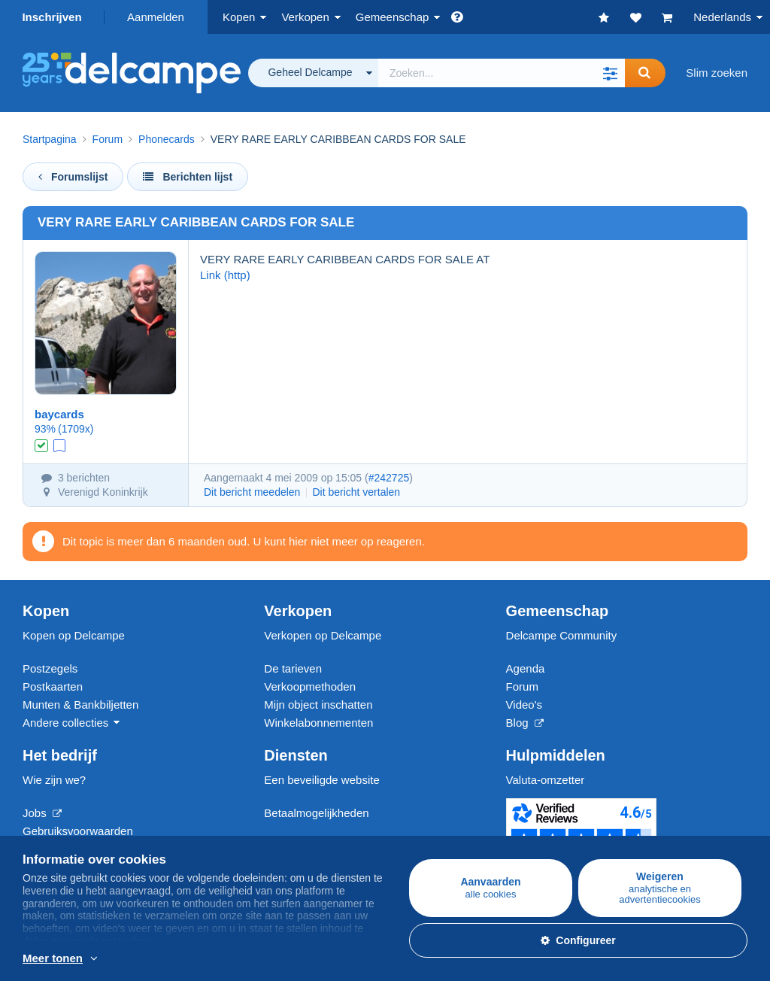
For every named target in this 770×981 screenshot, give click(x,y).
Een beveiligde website (321, 779)
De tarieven (293, 668)
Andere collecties (65, 722)
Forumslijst (73, 177)
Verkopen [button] (305, 17)
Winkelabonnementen (318, 722)
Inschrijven (51, 17)
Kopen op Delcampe (74, 635)
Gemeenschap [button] (392, 17)
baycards (59, 414)
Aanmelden (155, 17)
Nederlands (722, 17)
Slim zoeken (716, 72)
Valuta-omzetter (545, 779)
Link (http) (225, 275)
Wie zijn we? (54, 779)
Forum (107, 139)
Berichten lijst (187, 177)
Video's (524, 704)
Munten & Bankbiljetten (80, 704)
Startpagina (50, 139)
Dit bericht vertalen (356, 492)
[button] (609, 73)
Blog (525, 722)
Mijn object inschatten (318, 704)
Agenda (525, 668)
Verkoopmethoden (310, 686)
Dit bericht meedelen (252, 492)
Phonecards (166, 139)
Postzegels (50, 668)
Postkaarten (53, 686)
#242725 (389, 478)
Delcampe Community (561, 635)
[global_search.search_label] (501, 73)
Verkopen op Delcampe (322, 635)
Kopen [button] (239, 17)
